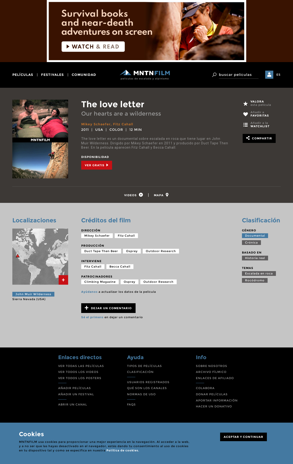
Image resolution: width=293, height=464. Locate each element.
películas (22, 75)
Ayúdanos (89, 291)
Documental (255, 235)
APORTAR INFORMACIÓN (217, 400)
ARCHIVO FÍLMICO (211, 372)
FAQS (131, 404)
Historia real (255, 258)
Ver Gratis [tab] (97, 165)
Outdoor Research (161, 251)
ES (278, 74)
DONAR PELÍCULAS (212, 394)
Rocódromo (255, 280)
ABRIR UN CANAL (72, 404)
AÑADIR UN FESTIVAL (76, 394)
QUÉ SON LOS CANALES (147, 388)
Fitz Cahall (123, 124)
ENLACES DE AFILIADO (215, 378)
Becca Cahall (119, 266)
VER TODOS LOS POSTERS (79, 378)
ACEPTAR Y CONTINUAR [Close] (243, 437)
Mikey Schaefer (96, 124)
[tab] (134, 195)
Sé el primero (92, 317)
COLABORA (205, 388)
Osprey (132, 251)
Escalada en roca (259, 273)
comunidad (84, 75)
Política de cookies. (122, 450)
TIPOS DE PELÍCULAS (144, 366)
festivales (52, 75)
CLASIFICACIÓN (140, 372)
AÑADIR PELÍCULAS (74, 388)
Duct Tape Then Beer (101, 251)
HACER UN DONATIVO (214, 406)
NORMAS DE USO (141, 394)
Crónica (251, 242)
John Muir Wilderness (33, 294)
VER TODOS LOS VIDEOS (78, 372)
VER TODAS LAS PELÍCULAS (81, 366)
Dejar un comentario (108, 308)
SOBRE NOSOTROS (211, 366)
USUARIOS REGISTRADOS (148, 382)
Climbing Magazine (100, 281)
